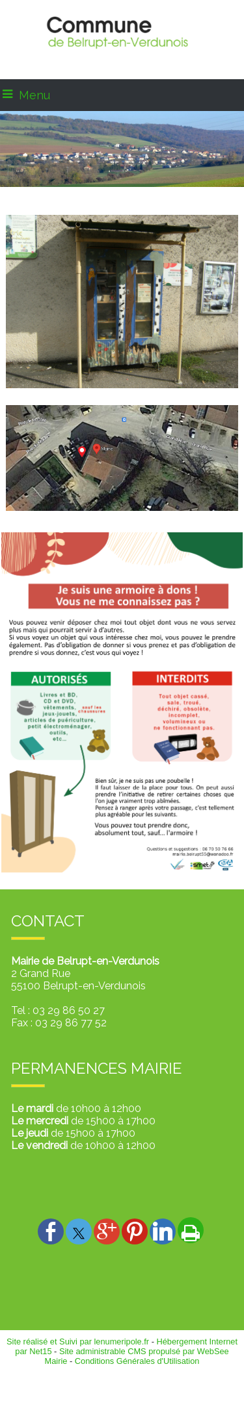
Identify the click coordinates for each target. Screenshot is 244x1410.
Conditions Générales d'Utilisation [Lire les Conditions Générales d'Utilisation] (137, 1361)
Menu (34, 95)
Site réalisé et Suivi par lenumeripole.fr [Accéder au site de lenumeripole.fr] (78, 1341)
